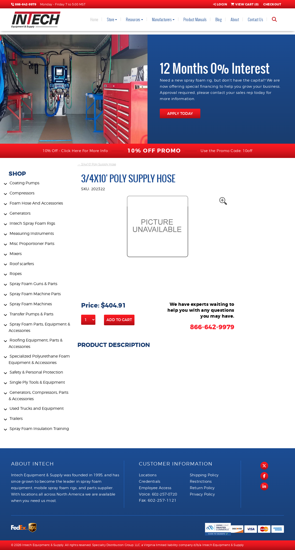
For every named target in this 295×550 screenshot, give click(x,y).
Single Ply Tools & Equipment (37, 382)
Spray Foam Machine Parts (35, 294)
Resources (133, 19)
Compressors (22, 193)
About (235, 19)
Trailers (16, 418)
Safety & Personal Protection (36, 372)
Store (110, 19)
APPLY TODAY (180, 113)
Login (220, 4)
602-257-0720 (164, 494)
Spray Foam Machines (31, 304)
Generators (20, 213)
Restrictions (201, 481)
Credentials (149, 481)
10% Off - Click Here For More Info (75, 151)
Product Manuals (194, 19)
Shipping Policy (204, 475)
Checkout (272, 4)
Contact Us (255, 19)
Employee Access (155, 488)
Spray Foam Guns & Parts (33, 283)
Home (94, 19)
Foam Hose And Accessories (36, 203)
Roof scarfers (22, 263)
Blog (218, 19)
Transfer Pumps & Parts (31, 314)
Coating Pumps (24, 183)
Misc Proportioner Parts (32, 243)
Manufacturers (162, 19)
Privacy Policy (202, 494)
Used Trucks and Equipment (37, 408)
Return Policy (202, 488)
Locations (148, 475)
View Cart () (245, 4)
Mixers (16, 253)
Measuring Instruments (32, 233)
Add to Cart (119, 319)
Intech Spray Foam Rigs (32, 223)
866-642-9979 (23, 4)
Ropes (16, 273)
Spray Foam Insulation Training (39, 428)
